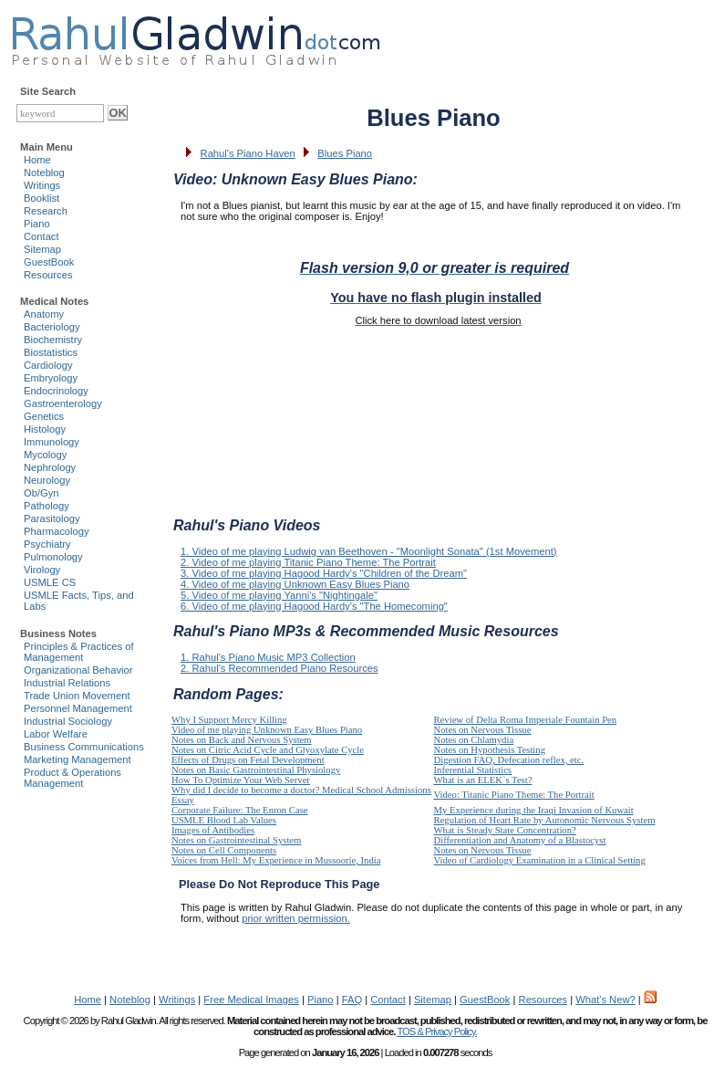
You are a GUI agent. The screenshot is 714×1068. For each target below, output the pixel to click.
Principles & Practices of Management (79, 652)
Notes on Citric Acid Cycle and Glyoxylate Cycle (267, 750)
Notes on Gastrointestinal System (236, 840)
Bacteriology (52, 326)
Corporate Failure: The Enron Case (239, 810)
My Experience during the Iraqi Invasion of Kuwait (534, 810)
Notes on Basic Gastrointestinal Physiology (255, 770)
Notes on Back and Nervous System (241, 740)
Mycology (45, 454)
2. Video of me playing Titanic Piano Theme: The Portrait (308, 562)
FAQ (352, 999)
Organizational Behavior (78, 670)
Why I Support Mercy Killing (229, 720)
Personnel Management (78, 708)
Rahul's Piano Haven (248, 153)
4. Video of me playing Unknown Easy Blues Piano (295, 584)
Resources (48, 274)
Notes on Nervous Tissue (483, 730)
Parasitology (52, 518)
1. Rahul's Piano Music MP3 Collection (268, 657)
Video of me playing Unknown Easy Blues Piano (266, 730)
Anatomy (44, 314)
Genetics (44, 416)
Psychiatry (47, 544)
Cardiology (48, 365)
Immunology (51, 441)
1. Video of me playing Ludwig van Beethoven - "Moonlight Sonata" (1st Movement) (369, 551)
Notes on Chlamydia (474, 740)
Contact (41, 236)
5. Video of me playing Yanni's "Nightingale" (279, 595)
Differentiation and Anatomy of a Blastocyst (520, 840)
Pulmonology (53, 556)
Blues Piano (344, 153)
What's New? (605, 999)
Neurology (47, 480)
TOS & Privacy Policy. (436, 1031)
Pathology (46, 505)
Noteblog (44, 172)
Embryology (51, 377)
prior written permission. (296, 918)
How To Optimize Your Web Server (240, 780)
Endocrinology (56, 390)
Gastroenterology (63, 403)
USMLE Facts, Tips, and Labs (79, 601)
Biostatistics (51, 352)
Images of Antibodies (212, 830)
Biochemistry (53, 339)
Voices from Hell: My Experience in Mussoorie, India (275, 860)
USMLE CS (50, 582)
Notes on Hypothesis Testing (490, 750)
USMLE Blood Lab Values (223, 820)
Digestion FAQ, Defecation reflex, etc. (509, 760)
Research (45, 210)
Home (37, 159)
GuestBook (49, 262)
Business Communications (84, 746)
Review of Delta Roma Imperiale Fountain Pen (525, 720)
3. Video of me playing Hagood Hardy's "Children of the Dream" (324, 573)
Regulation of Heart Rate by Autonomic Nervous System (545, 820)
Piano (37, 223)
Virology (42, 569)
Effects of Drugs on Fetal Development (248, 760)
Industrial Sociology (68, 721)
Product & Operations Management (72, 778)
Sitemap (42, 249)
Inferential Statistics (473, 770)
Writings (42, 185)
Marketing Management (77, 759)
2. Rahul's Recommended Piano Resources (279, 668)
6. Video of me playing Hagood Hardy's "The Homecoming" (314, 606)
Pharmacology (56, 531)
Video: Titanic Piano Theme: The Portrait (514, 795)
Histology (45, 429)
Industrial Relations (67, 682)
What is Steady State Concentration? (505, 830)
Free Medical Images (250, 999)
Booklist (41, 198)
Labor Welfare (56, 733)
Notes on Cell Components (223, 850)
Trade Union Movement (77, 695)
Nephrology (50, 467)
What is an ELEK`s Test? (483, 780)
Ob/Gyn (41, 492)
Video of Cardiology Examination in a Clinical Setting (540, 860)
